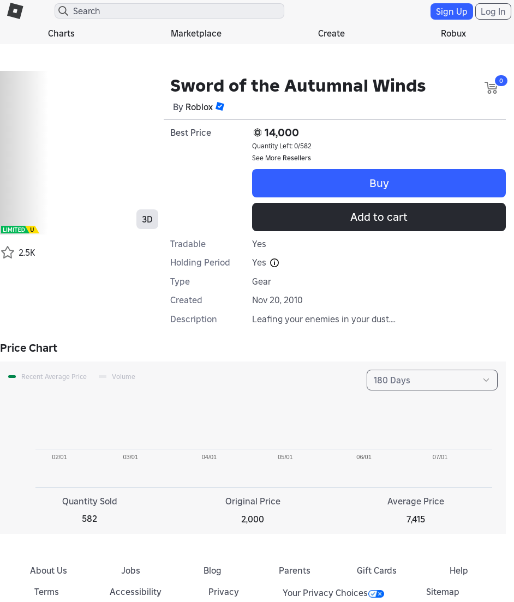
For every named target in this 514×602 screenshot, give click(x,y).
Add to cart (379, 217)
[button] (220, 106)
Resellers (297, 158)
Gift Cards (377, 570)
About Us (48, 570)
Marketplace (196, 33)
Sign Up (452, 11)
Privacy (223, 591)
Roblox (199, 106)
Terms (46, 591)
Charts (61, 33)
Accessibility (136, 591)
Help (459, 570)
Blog (213, 570)
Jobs (130, 570)
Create (331, 33)
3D (147, 219)
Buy (379, 183)
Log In (493, 11)
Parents (294, 570)
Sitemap (442, 591)
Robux (453, 33)
